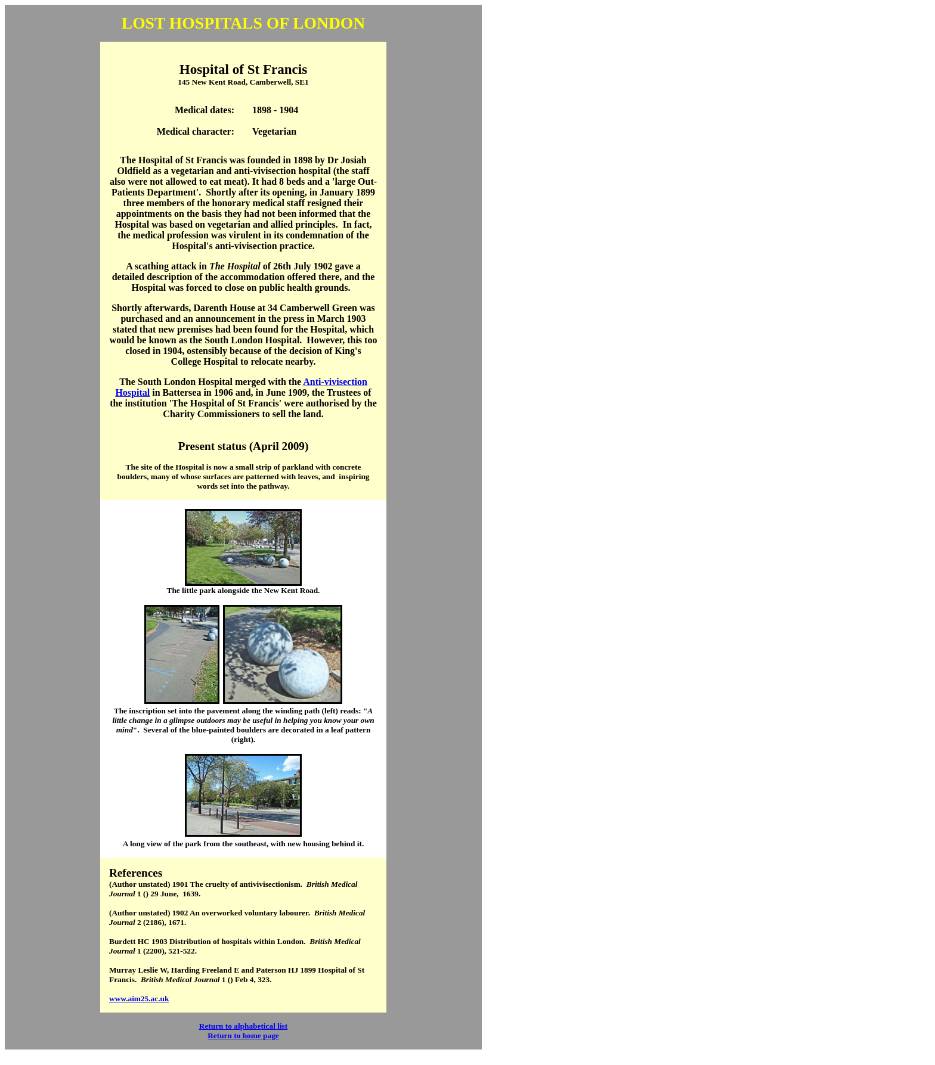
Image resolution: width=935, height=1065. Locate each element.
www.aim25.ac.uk (139, 998)
